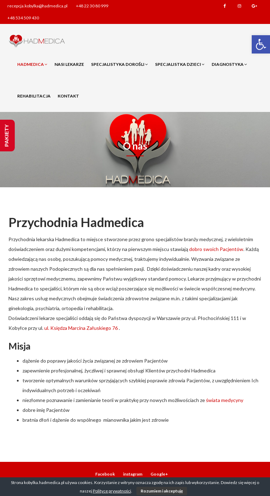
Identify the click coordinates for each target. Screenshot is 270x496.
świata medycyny (224, 400)
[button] (261, 44)
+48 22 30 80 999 (92, 5)
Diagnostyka (229, 64)
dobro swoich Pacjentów (216, 249)
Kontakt (68, 96)
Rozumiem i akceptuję (162, 491)
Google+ (254, 6)
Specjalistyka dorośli (119, 64)
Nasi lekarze (69, 64)
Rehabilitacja (34, 96)
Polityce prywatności (112, 491)
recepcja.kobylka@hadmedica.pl (37, 5)
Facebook (224, 6)
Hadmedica (32, 64)
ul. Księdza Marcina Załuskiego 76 (81, 328)
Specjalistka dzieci (180, 64)
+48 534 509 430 (23, 17)
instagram (239, 6)
